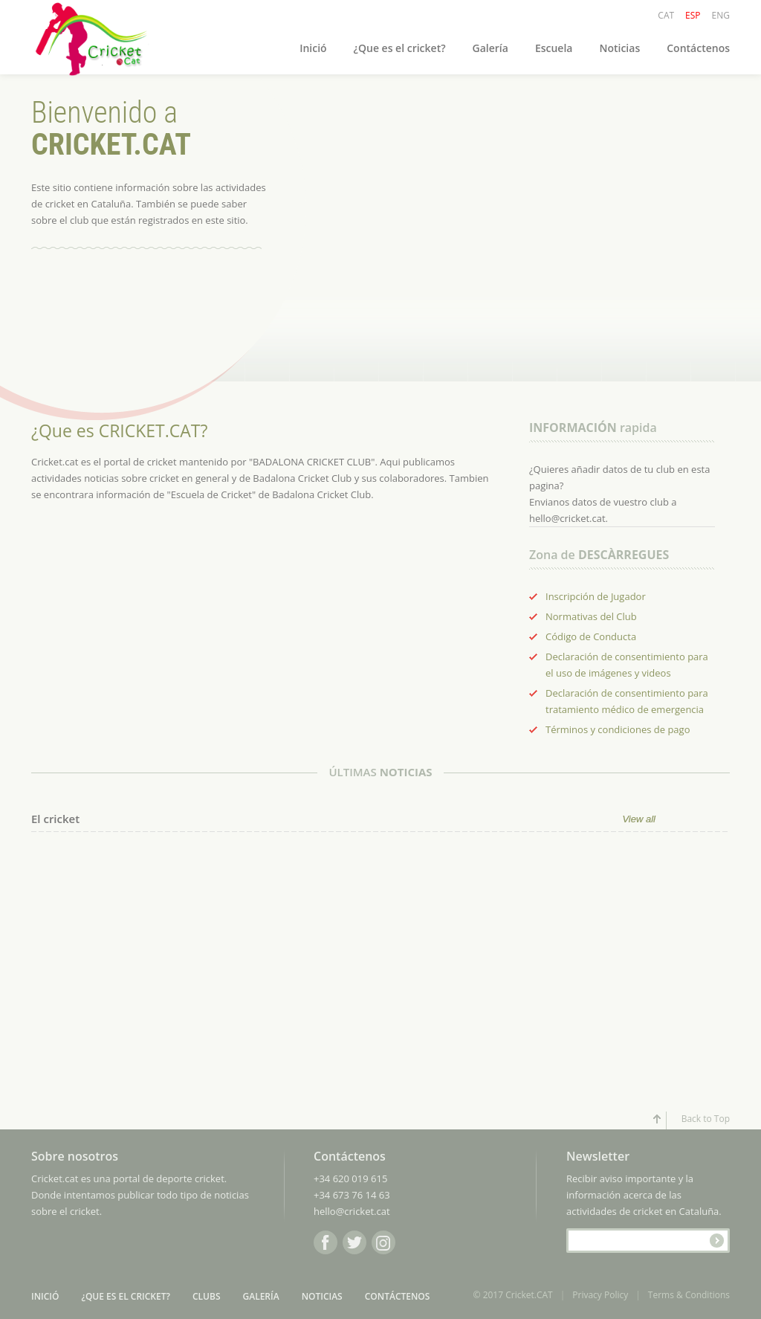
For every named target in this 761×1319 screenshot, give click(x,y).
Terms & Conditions (689, 1295)
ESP (692, 15)
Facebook (325, 1242)
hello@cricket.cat (352, 1211)
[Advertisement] (142, 992)
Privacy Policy (600, 1295)
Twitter (354, 1242)
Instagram (383, 1242)
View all (638, 819)
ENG (721, 15)
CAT (666, 15)
